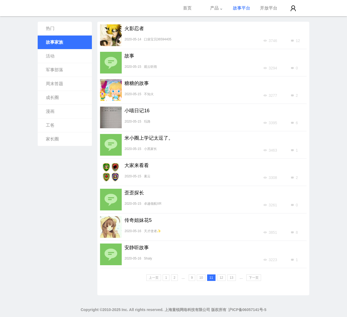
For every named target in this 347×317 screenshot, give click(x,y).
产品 (216, 8)
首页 (187, 8)
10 (201, 278)
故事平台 (241, 8)
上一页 (154, 278)
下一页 (254, 278)
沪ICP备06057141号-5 (247, 310)
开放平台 (268, 8)
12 (221, 278)
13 (231, 278)
